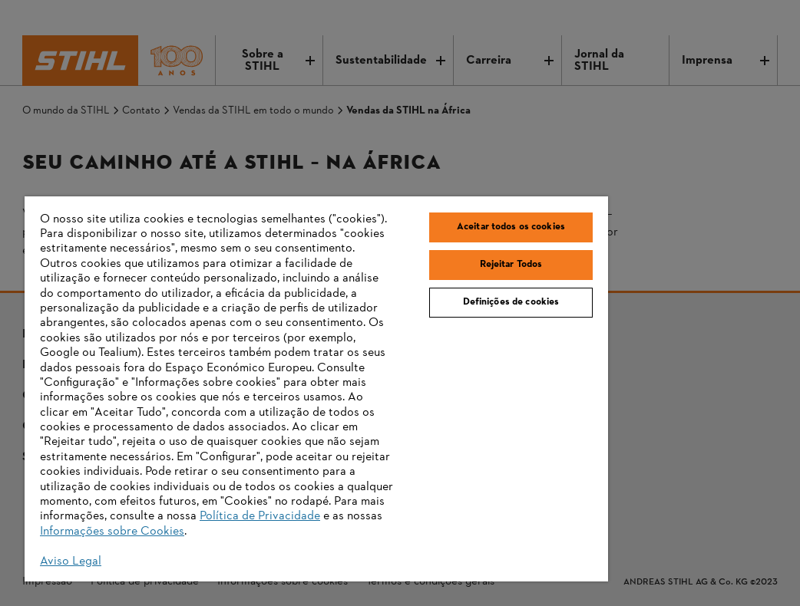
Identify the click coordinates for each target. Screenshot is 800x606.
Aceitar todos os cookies (511, 227)
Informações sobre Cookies (112, 531)
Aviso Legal (70, 561)
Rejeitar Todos (511, 265)
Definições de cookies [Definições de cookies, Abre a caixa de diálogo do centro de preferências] (511, 302)
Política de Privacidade (260, 516)
